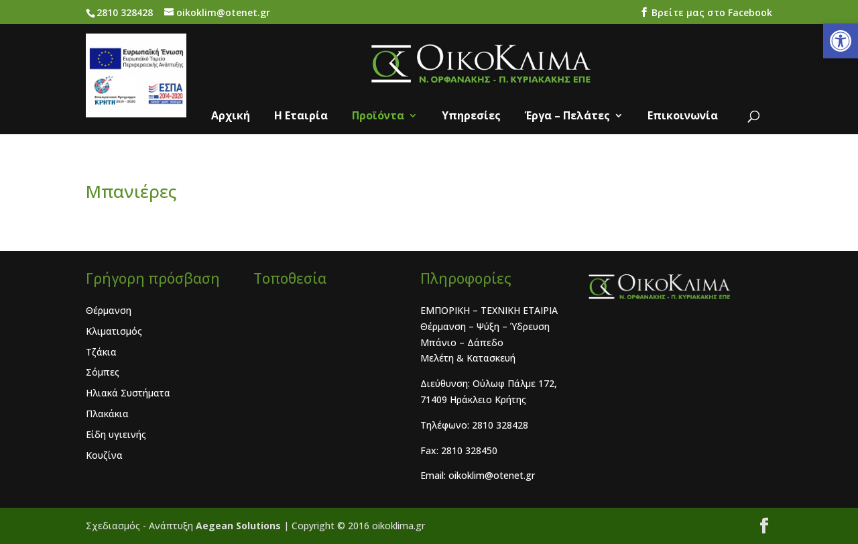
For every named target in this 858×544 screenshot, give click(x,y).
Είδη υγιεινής (116, 434)
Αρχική (230, 117)
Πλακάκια (107, 413)
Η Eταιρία (301, 117)
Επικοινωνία (683, 117)
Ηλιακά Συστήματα (128, 392)
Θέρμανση (108, 310)
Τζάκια (101, 351)
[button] (840, 40)
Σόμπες (102, 372)
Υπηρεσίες (471, 117)
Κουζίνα (104, 455)
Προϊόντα (378, 117)
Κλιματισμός (114, 331)
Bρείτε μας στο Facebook (710, 12)
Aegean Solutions (240, 525)
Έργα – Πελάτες (567, 117)
